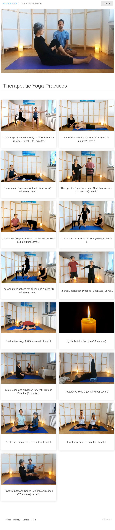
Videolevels (107, 519)
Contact (26, 520)
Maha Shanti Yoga (10, 3)
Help (34, 520)
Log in (107, 3)
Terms (8, 520)
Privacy (16, 520)
